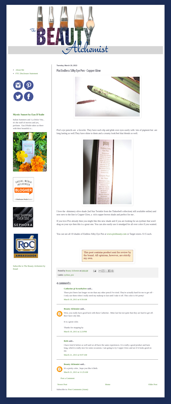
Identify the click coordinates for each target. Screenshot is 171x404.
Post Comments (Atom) (78, 389)
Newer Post (62, 384)
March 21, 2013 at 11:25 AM (76, 372)
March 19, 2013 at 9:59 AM (75, 299)
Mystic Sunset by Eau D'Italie (28, 114)
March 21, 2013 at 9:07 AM (75, 355)
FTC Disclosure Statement (27, 73)
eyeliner (67, 275)
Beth (66, 341)
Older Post (152, 384)
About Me (20, 70)
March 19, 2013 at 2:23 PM (75, 331)
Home (107, 384)
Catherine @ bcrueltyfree (75, 288)
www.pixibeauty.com (116, 234)
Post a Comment (68, 378)
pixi (72, 275)
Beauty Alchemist (72, 309)
